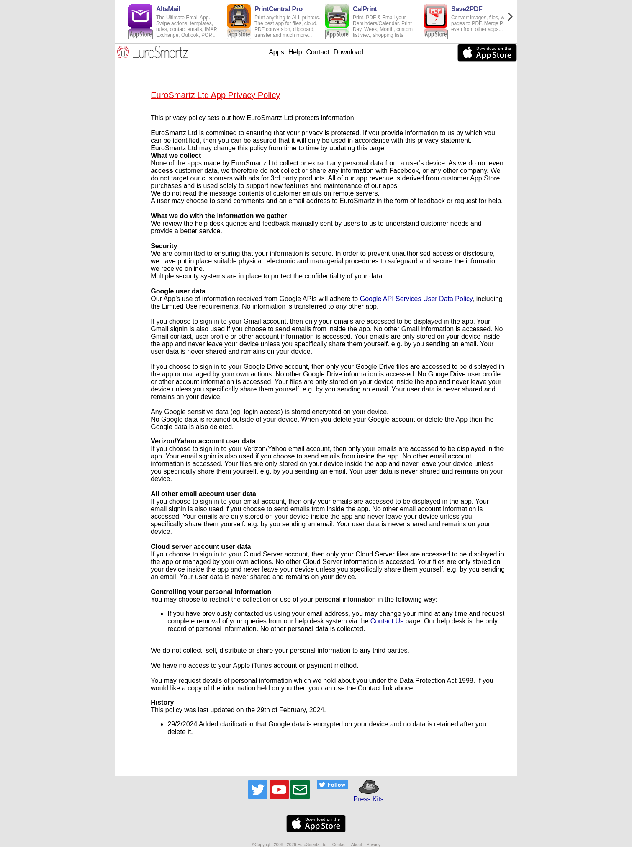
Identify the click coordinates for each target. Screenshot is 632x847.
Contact (317, 52)
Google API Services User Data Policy (416, 298)
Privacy (373, 844)
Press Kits (365, 795)
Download (348, 52)
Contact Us (386, 621)
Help (295, 52)
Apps (276, 52)
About (356, 844)
